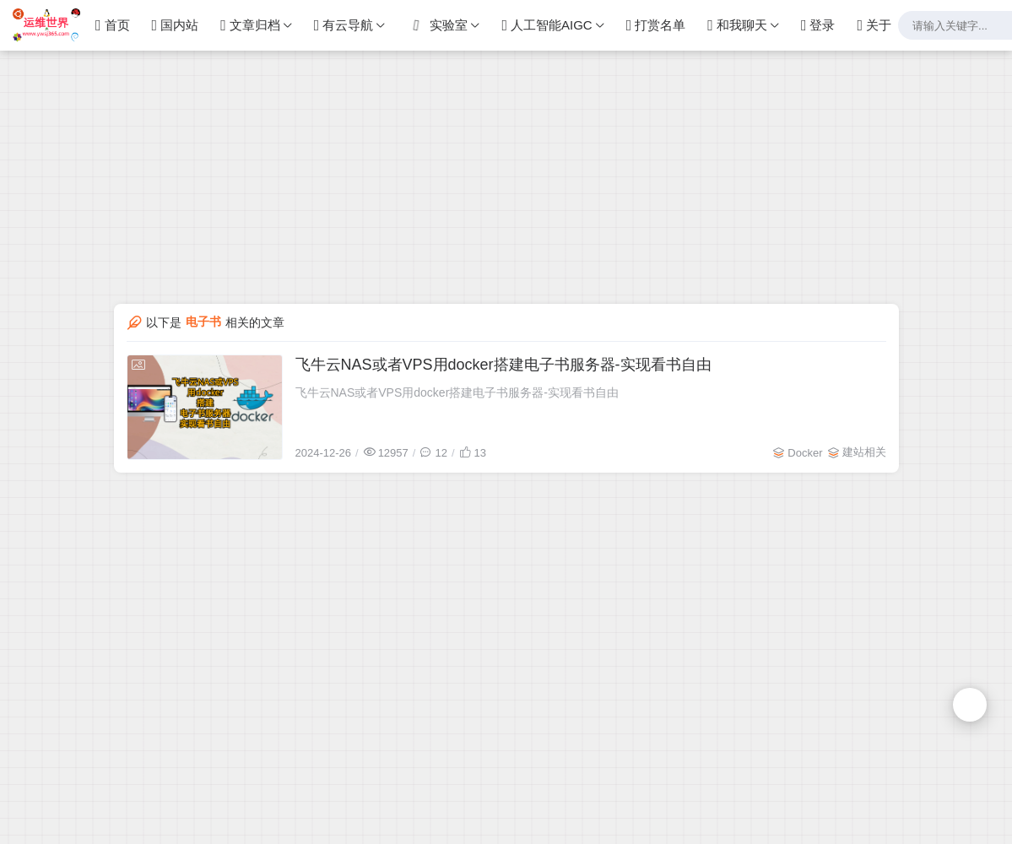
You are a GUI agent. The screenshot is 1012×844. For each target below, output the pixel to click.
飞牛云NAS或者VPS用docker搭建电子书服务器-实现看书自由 (503, 364)
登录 (818, 25)
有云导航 (344, 25)
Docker (804, 452)
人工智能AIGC (546, 25)
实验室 (436, 25)
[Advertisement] (506, 118)
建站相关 (864, 452)
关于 (874, 25)
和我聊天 (737, 25)
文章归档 (250, 25)
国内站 (175, 25)
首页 (112, 25)
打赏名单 (656, 25)
